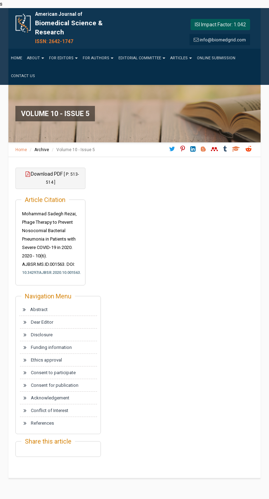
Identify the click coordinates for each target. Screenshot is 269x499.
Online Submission (216, 58)
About (35, 58)
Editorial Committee (141, 58)
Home (16, 58)
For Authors (98, 58)
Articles (181, 58)
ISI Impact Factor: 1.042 (220, 24)
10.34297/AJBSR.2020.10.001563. (50, 272)
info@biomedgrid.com (223, 39)
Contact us (23, 76)
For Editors (63, 58)
